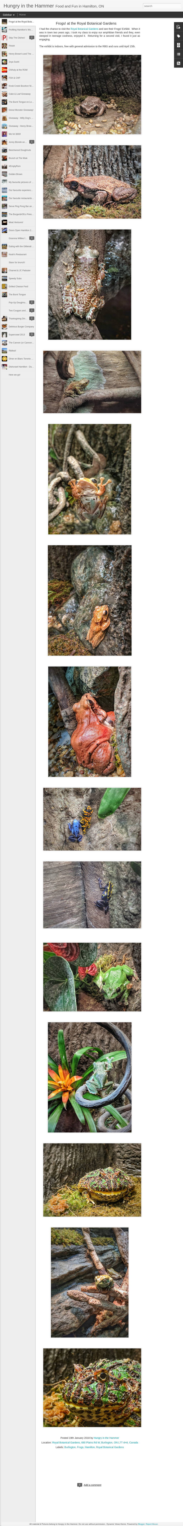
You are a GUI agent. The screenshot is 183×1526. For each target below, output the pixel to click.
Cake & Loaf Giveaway (20, 94)
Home (22, 14)
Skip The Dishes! (17, 38)
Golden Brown (15, 174)
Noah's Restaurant (17, 254)
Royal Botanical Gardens (84, 28)
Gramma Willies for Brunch (21, 238)
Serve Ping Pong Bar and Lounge (25, 206)
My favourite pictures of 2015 (22, 182)
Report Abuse (152, 1524)
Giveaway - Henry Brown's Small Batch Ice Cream (32, 126)
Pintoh (12, 46)
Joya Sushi (14, 62)
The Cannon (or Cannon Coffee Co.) (26, 342)
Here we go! (14, 375)
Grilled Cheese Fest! (18, 286)
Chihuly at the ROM (18, 70)
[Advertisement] (160, 79)
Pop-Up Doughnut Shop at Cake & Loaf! (28, 302)
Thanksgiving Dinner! (19, 318)
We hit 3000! (15, 134)
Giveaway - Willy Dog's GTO (22, 118)
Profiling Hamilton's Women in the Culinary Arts (31, 30)
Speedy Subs (15, 278)
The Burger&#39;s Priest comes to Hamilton (30, 214)
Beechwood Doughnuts (20, 150)
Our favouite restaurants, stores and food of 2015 (32, 198)
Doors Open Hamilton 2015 (22, 230)
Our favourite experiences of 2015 (25, 190)
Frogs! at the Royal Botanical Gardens (27, 22)
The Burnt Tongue (17, 294)
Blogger (141, 1524)
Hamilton (90, 1447)
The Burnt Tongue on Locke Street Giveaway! (30, 102)
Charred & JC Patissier (20, 270)
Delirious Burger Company (21, 326)
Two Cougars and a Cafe (21, 310)
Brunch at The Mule (18, 158)
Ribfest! (12, 350)
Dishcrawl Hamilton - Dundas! (23, 367)
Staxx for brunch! (17, 262)
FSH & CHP (14, 78)
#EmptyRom (15, 166)
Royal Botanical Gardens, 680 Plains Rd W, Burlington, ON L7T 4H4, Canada (95, 1442)
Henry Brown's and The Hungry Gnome (27, 54)
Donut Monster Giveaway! (21, 110)
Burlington (70, 1447)
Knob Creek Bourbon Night (21, 86)
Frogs (80, 1447)
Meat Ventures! (16, 222)
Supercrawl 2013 (17, 334)
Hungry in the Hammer (106, 1437)
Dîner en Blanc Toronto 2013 (22, 359)
